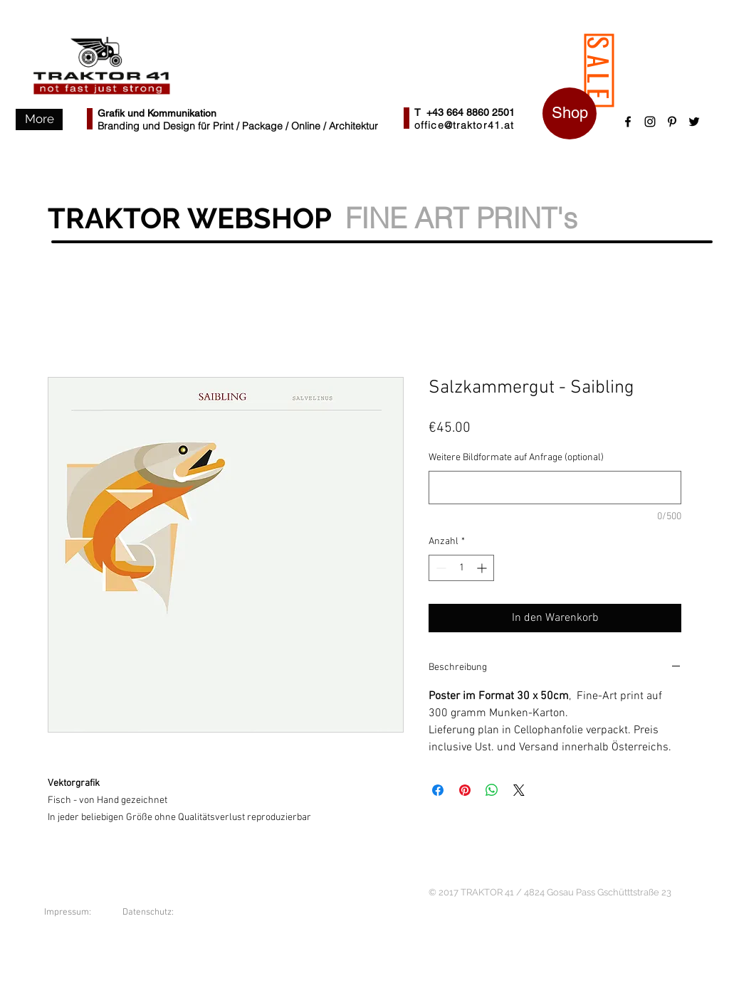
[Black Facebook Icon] (628, 122)
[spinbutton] (461, 567)
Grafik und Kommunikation (157, 113)
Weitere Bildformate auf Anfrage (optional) (516, 458)
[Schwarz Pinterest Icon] (672, 122)
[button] (39, 119)
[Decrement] (440, 567)
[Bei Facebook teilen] (437, 790)
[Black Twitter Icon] (694, 122)
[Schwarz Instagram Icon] (650, 122)
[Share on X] (519, 790)
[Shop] (569, 113)
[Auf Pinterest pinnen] (464, 790)
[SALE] (599, 70)
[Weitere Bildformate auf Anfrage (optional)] (555, 487)
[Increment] (483, 567)
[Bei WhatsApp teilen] (491, 790)
